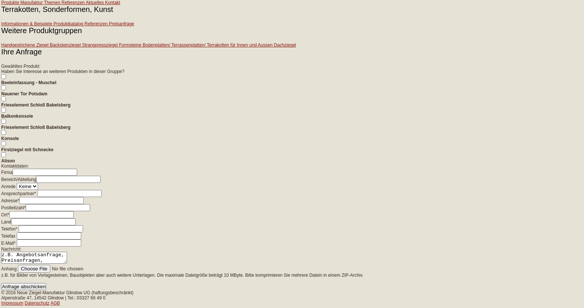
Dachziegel (285, 45)
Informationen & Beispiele (27, 23)
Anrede (8, 186)
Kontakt (112, 2)
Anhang (8, 271)
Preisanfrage (121, 23)
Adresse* (10, 200)
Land (6, 222)
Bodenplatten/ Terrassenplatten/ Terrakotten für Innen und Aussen (208, 45)
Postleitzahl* (13, 207)
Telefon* (9, 229)
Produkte (10, 2)
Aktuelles (95, 2)
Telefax (8, 236)
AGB (55, 305)
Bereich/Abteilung (18, 179)
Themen (52, 2)
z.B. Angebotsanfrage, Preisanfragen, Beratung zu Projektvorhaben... (37, 259)
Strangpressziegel (100, 45)
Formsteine (131, 45)
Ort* (5, 214)
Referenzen (73, 2)
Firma (7, 172)
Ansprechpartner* (18, 193)
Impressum (12, 305)
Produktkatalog (68, 23)
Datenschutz (37, 305)
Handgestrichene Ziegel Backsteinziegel (41, 45)
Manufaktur (32, 2)
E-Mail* (8, 243)
